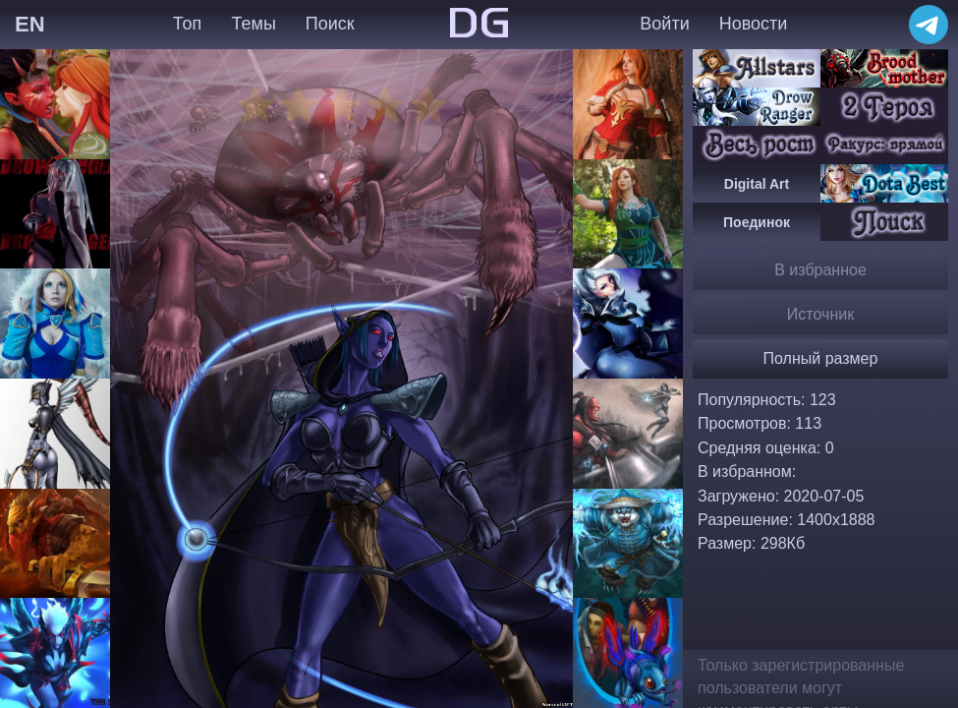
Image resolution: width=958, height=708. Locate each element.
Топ (187, 23)
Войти (664, 23)
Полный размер (820, 358)
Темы (254, 23)
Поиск (330, 23)
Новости (753, 23)
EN (30, 24)
